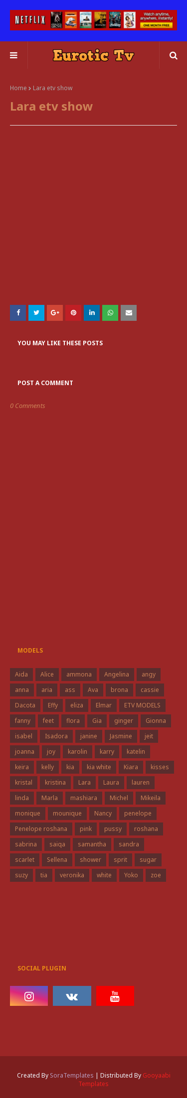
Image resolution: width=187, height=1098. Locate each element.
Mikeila (151, 798)
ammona (79, 674)
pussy (113, 828)
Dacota (25, 705)
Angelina (116, 674)
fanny (22, 720)
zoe (156, 875)
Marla (49, 798)
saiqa (57, 844)
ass (70, 690)
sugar (148, 859)
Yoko (131, 875)
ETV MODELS (142, 705)
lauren (141, 782)
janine (88, 736)
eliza (76, 705)
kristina (55, 782)
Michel (119, 798)
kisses (160, 767)
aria (46, 690)
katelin (136, 751)
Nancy (103, 813)
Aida (21, 674)
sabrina (26, 844)
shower (90, 859)
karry (107, 751)
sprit (120, 859)
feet (48, 720)
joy (51, 751)
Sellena (57, 859)
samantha (92, 844)
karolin (77, 751)
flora (73, 720)
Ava (93, 690)
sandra (129, 844)
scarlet (24, 859)
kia (70, 767)
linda (22, 798)
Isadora (56, 736)
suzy (21, 875)
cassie (150, 690)
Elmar (104, 705)
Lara (84, 782)
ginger (123, 720)
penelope (138, 813)
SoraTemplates (72, 1075)
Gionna (156, 720)
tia (43, 875)
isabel (23, 736)
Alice (47, 674)
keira (22, 767)
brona (119, 690)
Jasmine (121, 736)
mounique (67, 813)
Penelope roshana (41, 828)
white (104, 875)
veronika (72, 875)
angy (149, 674)
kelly (47, 767)
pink (86, 828)
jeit (149, 736)
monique (27, 813)
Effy (53, 705)
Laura (111, 782)
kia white (99, 767)
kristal (23, 782)
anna (22, 690)
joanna (24, 751)
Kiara (131, 767)
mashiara (83, 798)
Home (18, 88)
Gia (97, 720)
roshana (146, 828)
